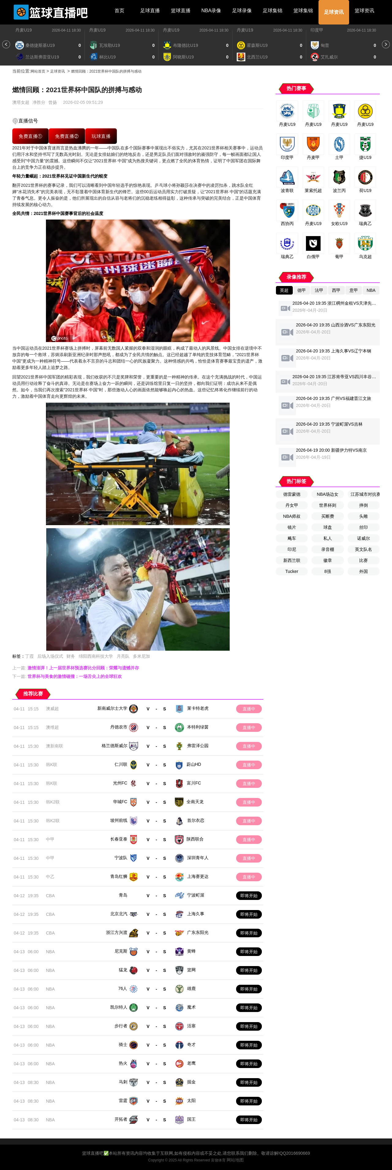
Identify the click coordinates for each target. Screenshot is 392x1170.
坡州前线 (118, 820)
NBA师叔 (291, 516)
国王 (191, 1119)
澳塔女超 (20, 102)
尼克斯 (121, 951)
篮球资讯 (364, 10)
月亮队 (123, 656)
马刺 (123, 1081)
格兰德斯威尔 (114, 745)
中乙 (50, 876)
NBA (50, 951)
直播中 (249, 708)
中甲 (50, 839)
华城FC (120, 801)
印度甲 (317, 30)
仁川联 (121, 764)
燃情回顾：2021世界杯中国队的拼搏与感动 (106, 71)
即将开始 (249, 895)
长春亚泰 (118, 839)
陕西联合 (195, 839)
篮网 (191, 969)
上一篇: (75, 667)
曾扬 (52, 102)
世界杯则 (327, 505)
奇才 (191, 1044)
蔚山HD (194, 764)
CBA (50, 895)
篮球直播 (180, 10)
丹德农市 (118, 726)
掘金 (191, 1081)
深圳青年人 (198, 857)
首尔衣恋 (195, 820)
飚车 (292, 538)
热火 (123, 1063)
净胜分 (38, 102)
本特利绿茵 (198, 726)
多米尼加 (141, 656)
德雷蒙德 (291, 494)
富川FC (194, 783)
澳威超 (52, 708)
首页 (119, 10)
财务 (70, 656)
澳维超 (52, 727)
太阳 (191, 1100)
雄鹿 (191, 988)
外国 (363, 571)
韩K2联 (53, 801)
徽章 (327, 560)
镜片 (292, 527)
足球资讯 (334, 12)
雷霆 (123, 1100)
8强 (327, 571)
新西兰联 (291, 560)
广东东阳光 (198, 932)
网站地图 (235, 1159)
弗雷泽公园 (198, 745)
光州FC (120, 783)
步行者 (121, 1025)
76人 (122, 988)
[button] (6, 44)
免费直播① (30, 136)
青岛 (123, 895)
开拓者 (121, 1119)
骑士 (123, 1044)
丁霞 (29, 656)
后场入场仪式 (50, 656)
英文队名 (363, 549)
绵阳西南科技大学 (96, 656)
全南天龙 (195, 801)
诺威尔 (363, 538)
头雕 (363, 516)
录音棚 (327, 549)
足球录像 (242, 10)
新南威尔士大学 (112, 708)
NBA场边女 (328, 494)
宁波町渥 (195, 895)
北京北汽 (118, 913)
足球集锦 (272, 10)
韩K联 (51, 764)
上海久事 (195, 913)
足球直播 (150, 10)
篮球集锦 (303, 10)
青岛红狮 (118, 876)
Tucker (291, 571)
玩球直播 (101, 136)
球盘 (327, 527)
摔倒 (363, 505)
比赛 (363, 560)
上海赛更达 (198, 876)
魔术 (191, 1007)
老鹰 (191, 1063)
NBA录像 (211, 10)
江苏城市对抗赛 (365, 494)
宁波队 (121, 857)
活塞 (191, 1025)
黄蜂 (191, 951)
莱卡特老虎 (198, 708)
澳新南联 (54, 745)
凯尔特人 (118, 1007)
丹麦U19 (23, 30)
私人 (327, 538)
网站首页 (38, 71)
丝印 (363, 527)
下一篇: (67, 676)
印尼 (292, 549)
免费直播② (67, 136)
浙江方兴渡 (116, 932)
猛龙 (123, 969)
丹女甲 (291, 505)
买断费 (327, 516)
